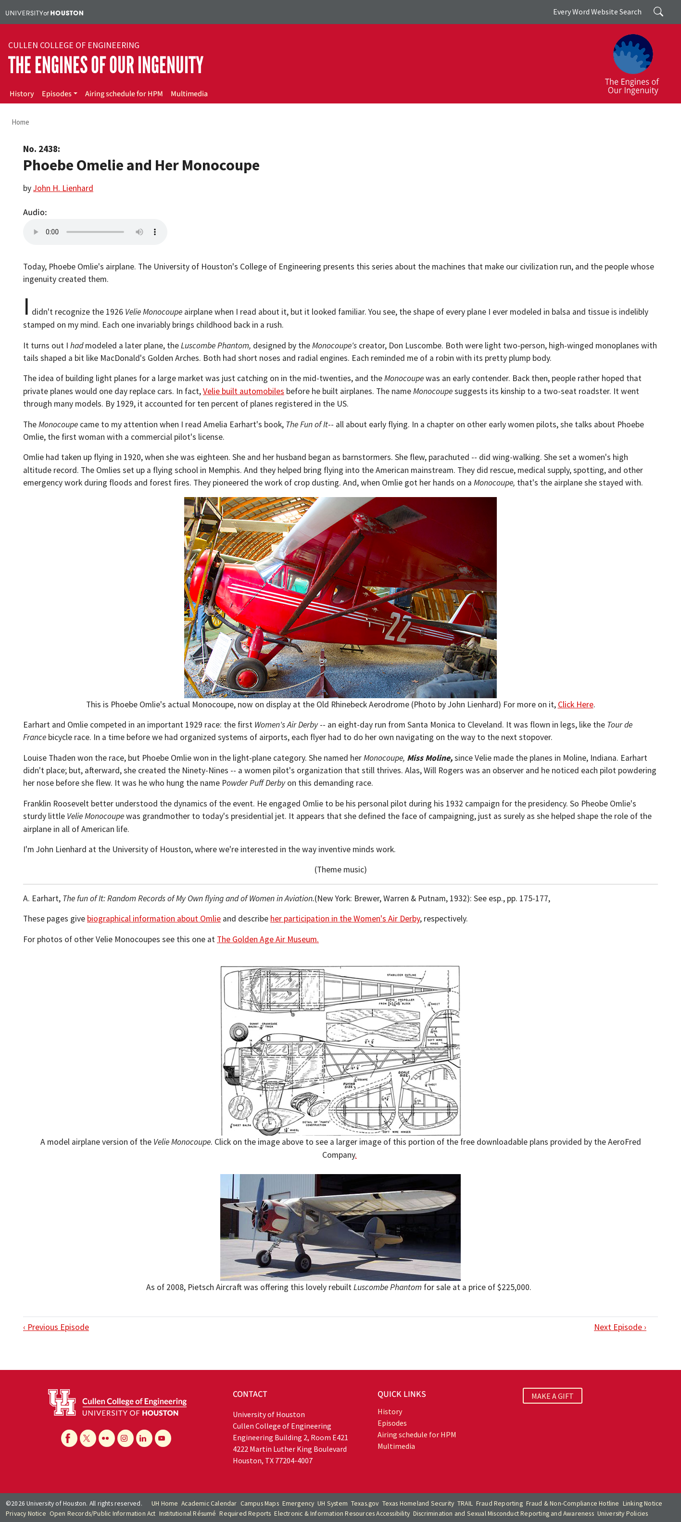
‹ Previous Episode (56, 1327)
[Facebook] (69, 1438)
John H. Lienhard (63, 188)
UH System (332, 1503)
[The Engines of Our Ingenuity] (637, 60)
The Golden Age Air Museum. (268, 939)
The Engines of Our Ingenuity (105, 65)
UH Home (164, 1503)
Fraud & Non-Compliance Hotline (572, 1503)
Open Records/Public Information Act (103, 1513)
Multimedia (189, 94)
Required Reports (245, 1513)
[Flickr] (107, 1438)
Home (20, 122)
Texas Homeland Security (418, 1503)
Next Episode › (620, 1327)
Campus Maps (259, 1503)
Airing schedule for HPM (124, 94)
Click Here (575, 704)
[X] (88, 1438)
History (22, 94)
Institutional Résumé (187, 1513)
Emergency (298, 1503)
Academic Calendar (209, 1503)
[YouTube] (163, 1438)
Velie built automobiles (243, 391)
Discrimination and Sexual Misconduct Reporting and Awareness (503, 1513)
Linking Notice (643, 1503)
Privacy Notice (26, 1513)
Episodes (57, 94)
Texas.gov (365, 1503)
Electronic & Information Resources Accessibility (342, 1513)
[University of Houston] (44, 12)
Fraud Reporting (499, 1503)
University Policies (622, 1513)
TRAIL (465, 1503)
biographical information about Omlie (154, 918)
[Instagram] (125, 1438)
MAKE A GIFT (552, 1395)
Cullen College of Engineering (73, 45)
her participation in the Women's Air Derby (345, 918)
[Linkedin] (144, 1438)
